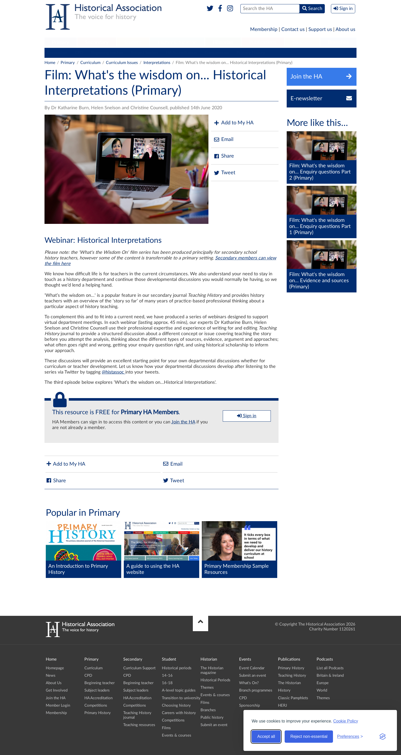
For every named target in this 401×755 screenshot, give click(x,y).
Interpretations (156, 63)
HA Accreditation (181, 53)
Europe (323, 683)
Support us (320, 29)
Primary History (251, 53)
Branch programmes (255, 690)
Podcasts (302, 42)
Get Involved (57, 690)
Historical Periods (215, 680)
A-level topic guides (179, 690)
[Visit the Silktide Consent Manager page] (382, 736)
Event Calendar (251, 668)
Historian (223, 42)
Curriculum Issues (122, 63)
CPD (79, 53)
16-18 (167, 683)
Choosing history (176, 705)
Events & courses (176, 735)
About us (345, 29)
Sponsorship (249, 705)
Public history (212, 717)
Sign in (246, 415)
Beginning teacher (107, 53)
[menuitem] (60, 43)
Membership (263, 29)
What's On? (249, 683)
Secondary (96, 42)
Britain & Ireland (330, 675)
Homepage (55, 668)
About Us (54, 683)
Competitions (217, 53)
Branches (338, 42)
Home (49, 63)
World (322, 690)
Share (224, 156)
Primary (60, 42)
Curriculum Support (139, 668)
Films (166, 728)
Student (133, 42)
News (50, 675)
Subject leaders (144, 53)
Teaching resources (139, 725)
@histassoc (113, 372)
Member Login (58, 705)
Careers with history (179, 713)
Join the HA (183, 422)
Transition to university (181, 698)
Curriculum (57, 53)
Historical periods (177, 668)
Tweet (224, 173)
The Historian (289, 683)
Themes (207, 688)
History (284, 690)
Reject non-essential (308, 736)
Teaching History (292, 675)
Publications (262, 42)
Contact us (293, 29)
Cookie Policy (345, 721)
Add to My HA (234, 123)
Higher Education (177, 42)
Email (223, 139)
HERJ (282, 705)
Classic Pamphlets (293, 698)
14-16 (167, 675)
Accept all (266, 736)
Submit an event (214, 725)
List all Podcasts (330, 668)
